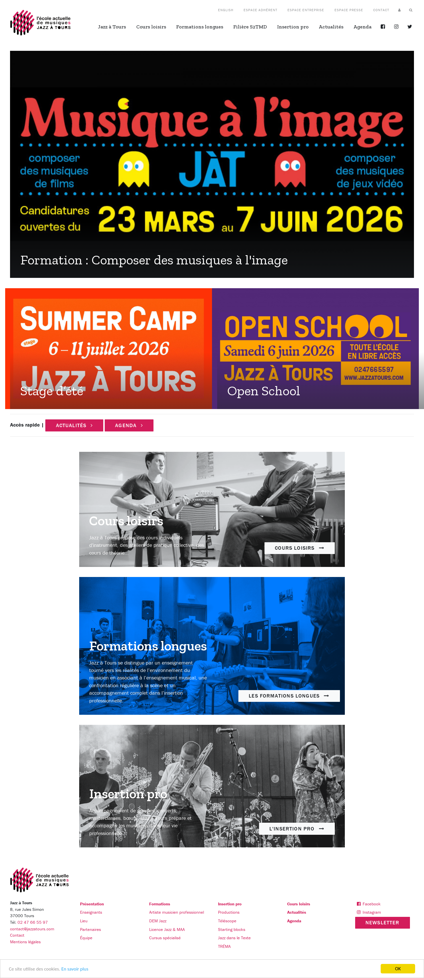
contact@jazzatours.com (32, 928)
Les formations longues (289, 695)
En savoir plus (74, 969)
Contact (17, 935)
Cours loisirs (299, 548)
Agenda (129, 425)
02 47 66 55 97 (32, 922)
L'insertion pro (296, 828)
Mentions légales (25, 941)
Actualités (74, 425)
